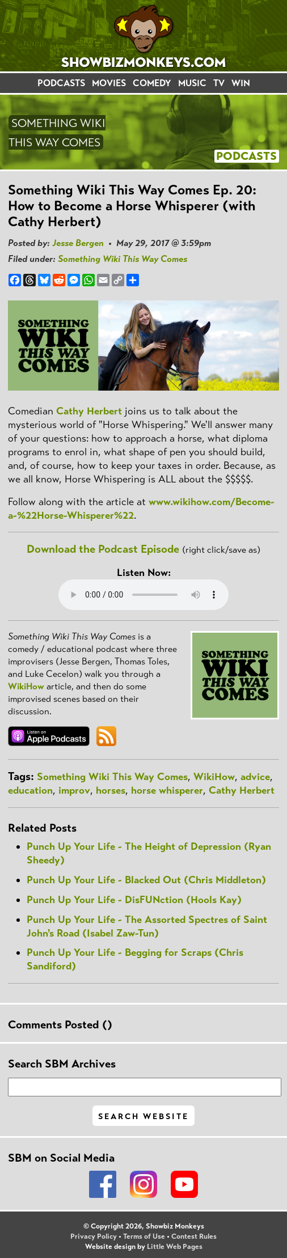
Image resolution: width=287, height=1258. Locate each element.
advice (255, 776)
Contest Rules (194, 1236)
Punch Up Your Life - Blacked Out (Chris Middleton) (146, 880)
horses (110, 790)
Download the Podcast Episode (103, 549)
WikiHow (26, 686)
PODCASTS (61, 83)
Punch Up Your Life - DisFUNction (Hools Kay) (134, 899)
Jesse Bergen (78, 243)
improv (74, 790)
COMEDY (152, 83)
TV (219, 83)
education (30, 790)
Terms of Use (144, 1236)
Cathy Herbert (89, 411)
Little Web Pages (174, 1246)
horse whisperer (167, 790)
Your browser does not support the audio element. (143, 594)
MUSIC (192, 83)
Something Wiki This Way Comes (122, 258)
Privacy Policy (93, 1236)
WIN (240, 83)
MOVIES (109, 83)
